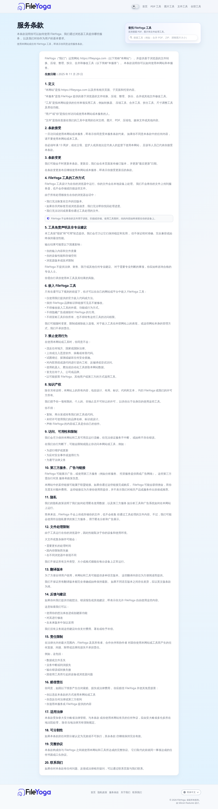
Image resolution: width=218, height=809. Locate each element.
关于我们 (125, 792)
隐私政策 (102, 792)
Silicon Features (186, 803)
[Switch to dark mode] (135, 6)
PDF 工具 (156, 6)
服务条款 (114, 792)
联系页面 (123, 768)
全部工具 (196, 6)
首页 (144, 6)
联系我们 (137, 792)
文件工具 (182, 6)
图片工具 (169, 6)
